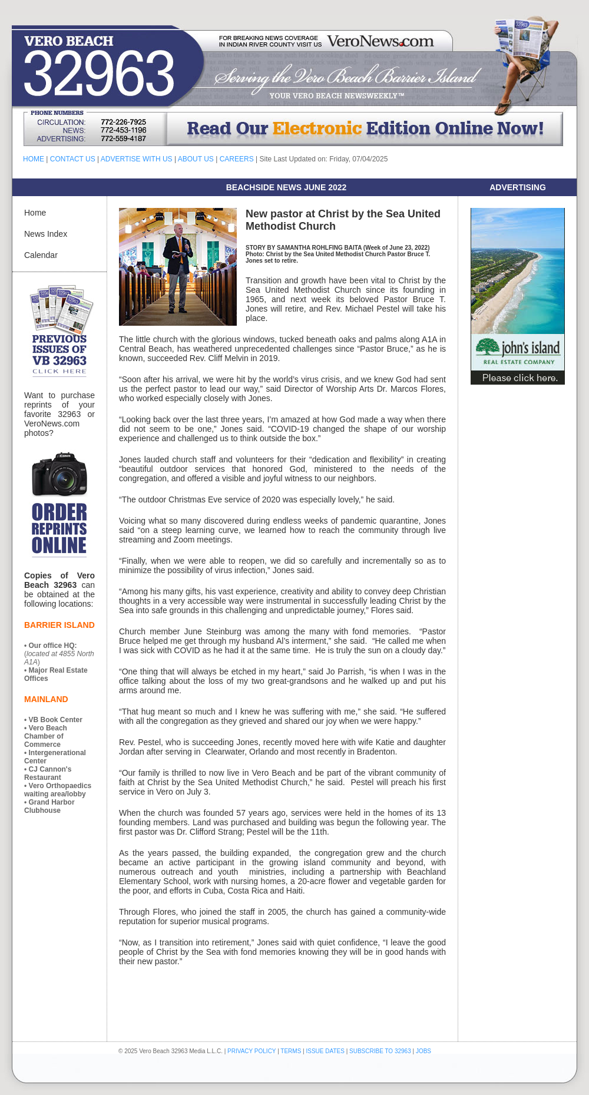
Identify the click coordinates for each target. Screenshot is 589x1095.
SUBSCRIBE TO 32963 (380, 1051)
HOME (33, 159)
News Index (45, 234)
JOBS (423, 1051)
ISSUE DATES (325, 1051)
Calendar (41, 255)
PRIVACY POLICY (251, 1051)
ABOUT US (196, 159)
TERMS (290, 1051)
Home (35, 212)
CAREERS (237, 159)
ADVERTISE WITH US (137, 159)
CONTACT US (72, 159)
